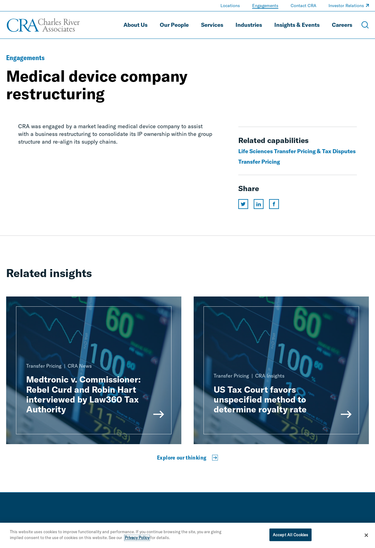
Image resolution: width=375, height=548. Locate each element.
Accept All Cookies (290, 535)
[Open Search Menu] (365, 25)
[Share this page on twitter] (243, 204)
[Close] (366, 536)
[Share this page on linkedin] (259, 204)
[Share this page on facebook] (274, 204)
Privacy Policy (137, 538)
